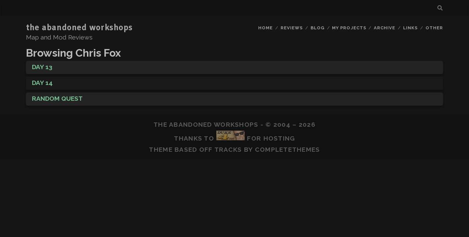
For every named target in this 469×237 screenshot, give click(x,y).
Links (410, 27)
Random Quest (57, 98)
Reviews (292, 27)
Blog (317, 27)
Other (434, 27)
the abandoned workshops (79, 27)
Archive (384, 27)
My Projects (349, 27)
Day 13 (42, 66)
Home (265, 27)
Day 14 (42, 82)
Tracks (228, 149)
